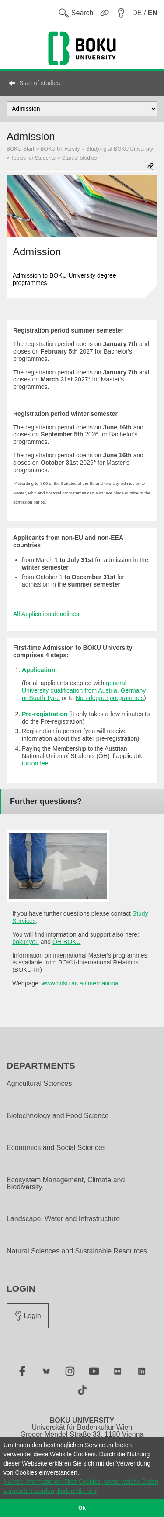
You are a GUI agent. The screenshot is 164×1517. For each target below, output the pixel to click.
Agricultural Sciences (39, 1083)
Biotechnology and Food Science (58, 1115)
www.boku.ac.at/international (81, 983)
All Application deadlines (46, 614)
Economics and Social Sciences (56, 1147)
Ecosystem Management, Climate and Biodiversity (66, 1184)
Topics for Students (33, 158)
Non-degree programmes (110, 697)
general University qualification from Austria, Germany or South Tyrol (84, 690)
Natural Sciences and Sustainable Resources (77, 1251)
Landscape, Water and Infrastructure (63, 1218)
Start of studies (39, 82)
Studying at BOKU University (119, 149)
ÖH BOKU (66, 941)
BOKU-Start (20, 149)
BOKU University (60, 149)
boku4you (25, 941)
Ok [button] (82, 1508)
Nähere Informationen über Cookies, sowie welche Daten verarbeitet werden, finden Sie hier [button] (80, 1486)
